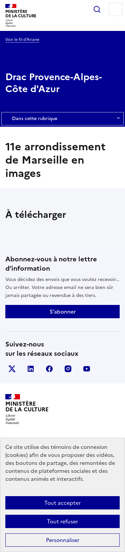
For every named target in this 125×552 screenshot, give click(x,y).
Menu (115, 9)
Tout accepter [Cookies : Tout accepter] (62, 503)
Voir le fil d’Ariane (22, 40)
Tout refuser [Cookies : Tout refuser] (62, 521)
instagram (68, 368)
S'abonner (63, 312)
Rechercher (97, 9)
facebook (49, 368)
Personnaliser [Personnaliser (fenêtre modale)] (62, 540)
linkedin (30, 368)
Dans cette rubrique (62, 119)
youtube (86, 368)
